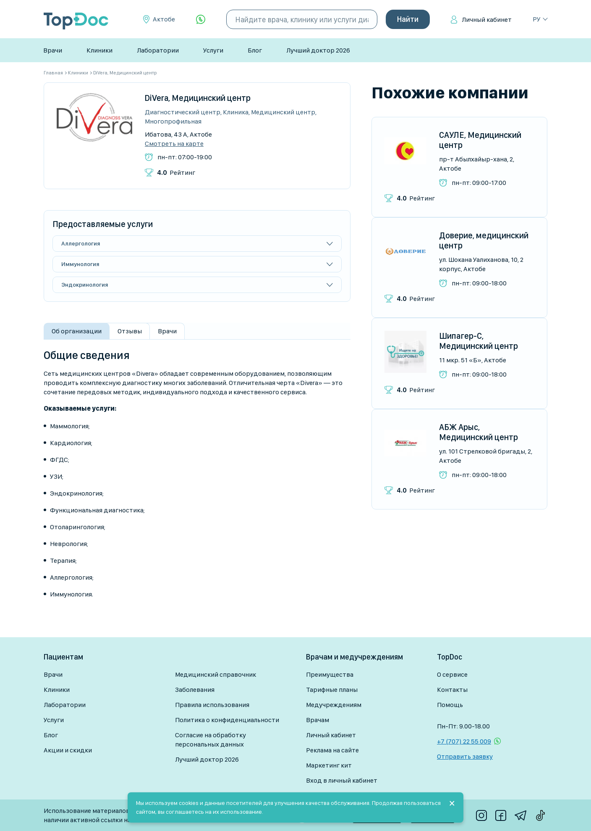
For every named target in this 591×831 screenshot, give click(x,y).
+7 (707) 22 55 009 (464, 741)
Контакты (452, 690)
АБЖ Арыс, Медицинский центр (478, 432)
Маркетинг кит (329, 765)
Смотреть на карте (174, 144)
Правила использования (212, 705)
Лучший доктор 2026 (318, 50)
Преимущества (329, 674)
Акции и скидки (68, 750)
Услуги (213, 50)
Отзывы (130, 331)
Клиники (99, 50)
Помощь (450, 705)
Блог (255, 50)
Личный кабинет (487, 20)
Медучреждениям (333, 705)
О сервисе (452, 674)
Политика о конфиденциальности (227, 720)
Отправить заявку (465, 756)
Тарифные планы (332, 690)
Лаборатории (158, 50)
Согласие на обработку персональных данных (210, 739)
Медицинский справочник (215, 674)
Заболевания (194, 690)
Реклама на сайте (332, 750)
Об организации (77, 331)
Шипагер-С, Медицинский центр (478, 341)
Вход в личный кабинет (341, 780)
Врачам (317, 720)
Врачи (52, 50)
